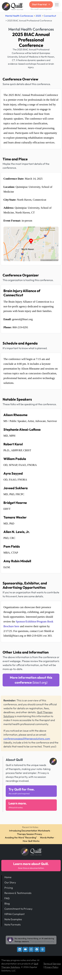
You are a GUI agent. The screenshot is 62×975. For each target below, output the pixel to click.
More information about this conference (31, 679)
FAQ (6, 898)
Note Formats (12, 924)
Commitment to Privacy (18, 908)
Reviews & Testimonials (17, 893)
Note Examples (13, 919)
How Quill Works (31, 840)
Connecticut (50, 15)
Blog (7, 903)
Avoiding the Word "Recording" (21, 837)
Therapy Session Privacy (29, 834)
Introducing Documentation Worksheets (29, 830)
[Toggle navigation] (56, 4)
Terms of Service (52, 963)
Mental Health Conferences (19, 15)
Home (7, 877)
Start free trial (41, 4)
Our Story (10, 882)
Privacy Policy (51, 967)
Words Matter (47, 837)
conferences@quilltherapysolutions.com (26, 738)
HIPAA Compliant (14, 914)
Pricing (8, 887)
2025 (38, 15)
